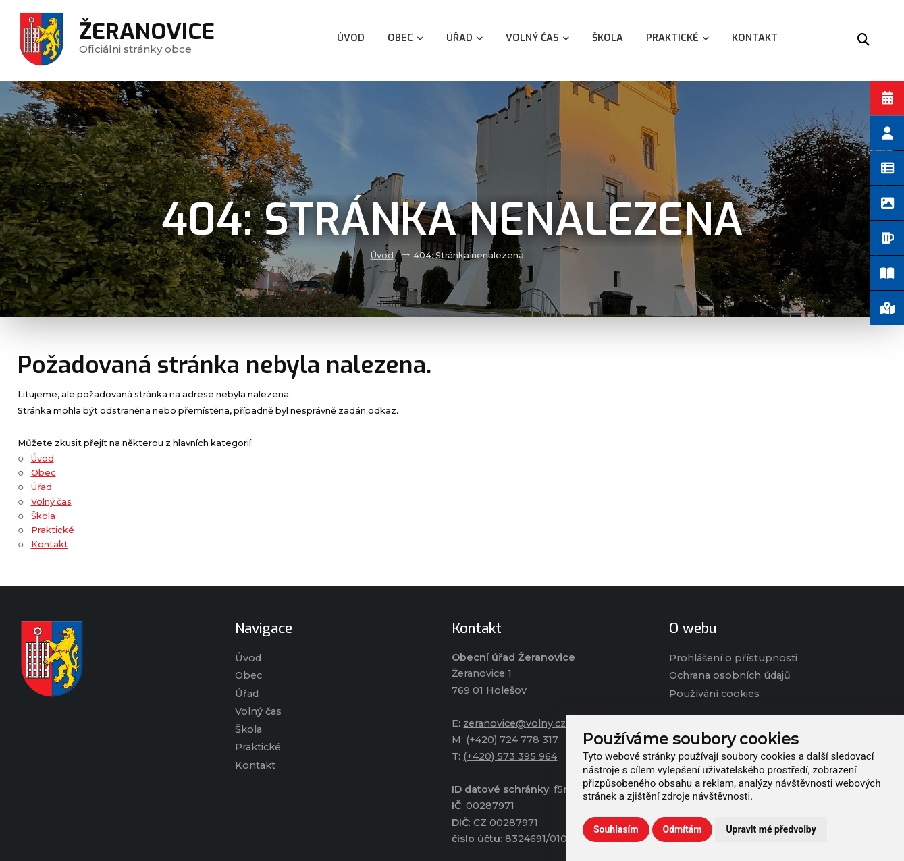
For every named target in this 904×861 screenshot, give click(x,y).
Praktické (52, 530)
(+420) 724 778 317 (512, 739)
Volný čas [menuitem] (537, 38)
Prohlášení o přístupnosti (733, 658)
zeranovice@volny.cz (514, 723)
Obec (43, 473)
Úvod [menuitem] (351, 38)
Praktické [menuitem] (677, 38)
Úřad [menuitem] (464, 38)
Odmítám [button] (682, 829)
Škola (43, 516)
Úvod (382, 255)
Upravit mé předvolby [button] (771, 829)
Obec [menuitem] (405, 38)
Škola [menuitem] (607, 38)
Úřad (41, 487)
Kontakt (49, 544)
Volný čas (51, 502)
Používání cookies (714, 694)
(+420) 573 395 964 (510, 756)
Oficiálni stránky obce (147, 40)
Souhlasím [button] (616, 829)
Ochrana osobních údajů (730, 675)
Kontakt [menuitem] (755, 38)
